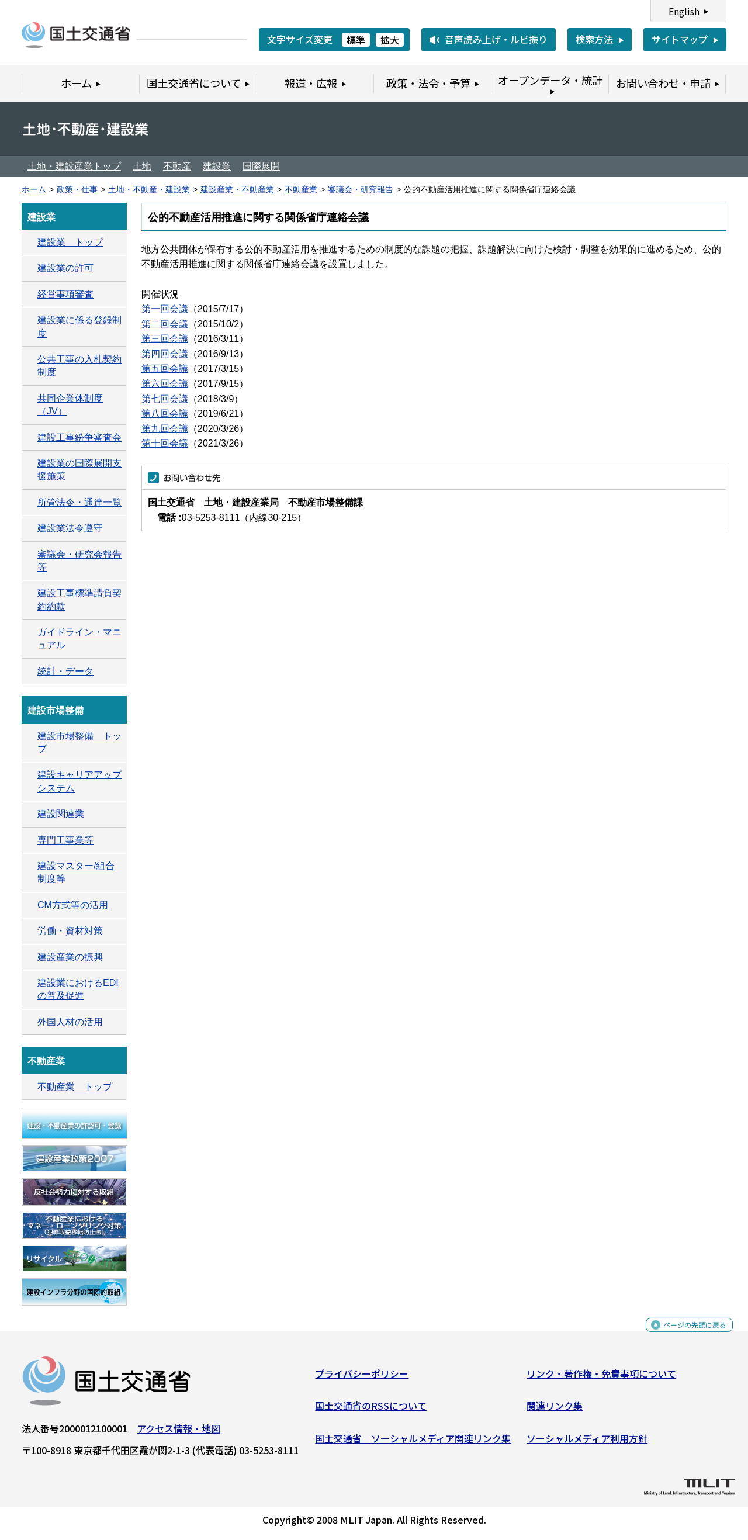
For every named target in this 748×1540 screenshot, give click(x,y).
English (684, 11)
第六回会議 (164, 384)
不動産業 (301, 189)
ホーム (34, 189)
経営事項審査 (65, 294)
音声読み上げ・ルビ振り (496, 39)
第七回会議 (164, 399)
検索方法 (594, 39)
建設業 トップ (70, 242)
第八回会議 (164, 413)
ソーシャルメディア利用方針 (587, 1443)
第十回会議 (164, 443)
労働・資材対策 (70, 931)
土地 (142, 166)
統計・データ (65, 671)
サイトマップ (680, 39)
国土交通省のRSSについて (371, 1410)
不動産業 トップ (74, 1087)
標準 (356, 40)
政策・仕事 (77, 189)
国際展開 (261, 166)
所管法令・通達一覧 (79, 502)
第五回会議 (164, 368)
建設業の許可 (65, 268)
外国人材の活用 (70, 1022)
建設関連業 (60, 814)
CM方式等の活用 (72, 905)
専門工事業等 (65, 840)
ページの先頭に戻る (685, 1336)
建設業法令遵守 (70, 528)
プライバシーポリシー (361, 1378)
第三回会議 (164, 339)
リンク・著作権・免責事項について (601, 1378)
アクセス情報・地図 (178, 1433)
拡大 (389, 40)
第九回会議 (164, 429)
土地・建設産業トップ (74, 166)
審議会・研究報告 (360, 189)
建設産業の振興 (70, 957)
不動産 (177, 166)
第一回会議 (164, 309)
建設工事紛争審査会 (79, 437)
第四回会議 (164, 354)
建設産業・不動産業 (237, 189)
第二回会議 (164, 324)
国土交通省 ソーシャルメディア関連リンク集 (413, 1443)
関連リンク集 (555, 1410)
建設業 (217, 166)
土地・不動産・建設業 (149, 189)
